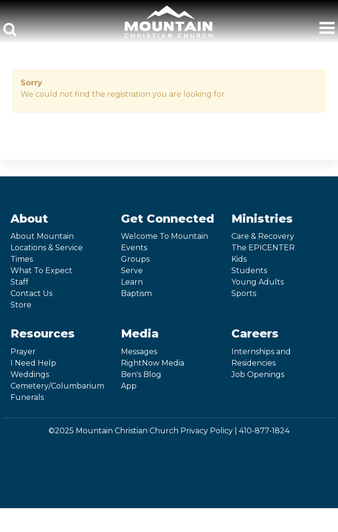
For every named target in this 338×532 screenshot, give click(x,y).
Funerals (27, 397)
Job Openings (257, 374)
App (129, 385)
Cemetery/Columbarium (57, 385)
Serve (132, 270)
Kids (239, 259)
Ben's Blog (141, 374)
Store (20, 304)
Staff (19, 281)
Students (249, 270)
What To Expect (41, 270)
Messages (139, 351)
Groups (135, 259)
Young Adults (257, 281)
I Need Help (33, 363)
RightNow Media (152, 363)
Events (134, 247)
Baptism (136, 293)
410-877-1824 (264, 430)
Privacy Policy (206, 430)
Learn (132, 281)
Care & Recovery (262, 236)
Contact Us (31, 293)
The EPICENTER (263, 247)
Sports (243, 293)
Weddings (29, 374)
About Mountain (42, 236)
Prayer (23, 351)
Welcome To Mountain (164, 236)
